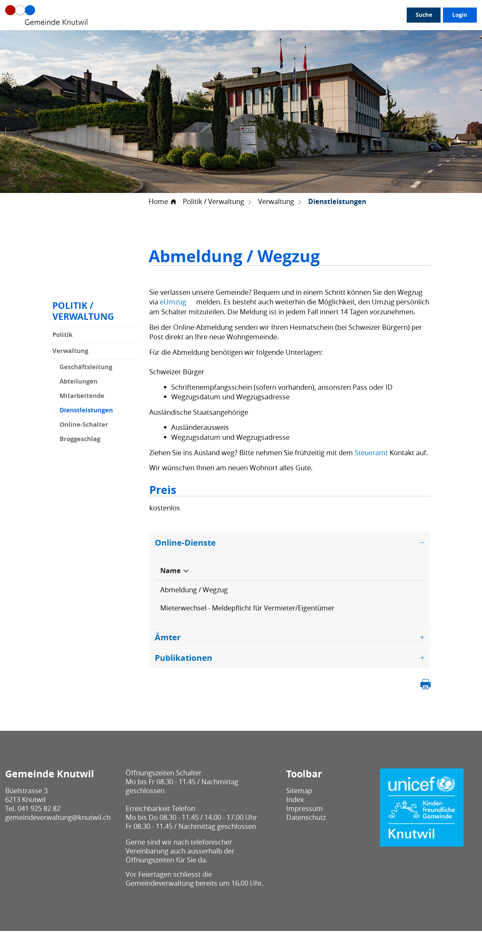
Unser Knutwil (25, 38)
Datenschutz (306, 819)
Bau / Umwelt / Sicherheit (303, 38)
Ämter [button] (168, 639)
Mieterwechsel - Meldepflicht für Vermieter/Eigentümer (247, 609)
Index (295, 801)
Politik (62, 335)
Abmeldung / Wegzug (194, 589)
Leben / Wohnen (233, 38)
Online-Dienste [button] (185, 542)
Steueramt (371, 452)
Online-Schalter (84, 425)
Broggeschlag (80, 439)
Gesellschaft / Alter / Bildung (160, 38)
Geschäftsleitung (86, 367)
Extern (402, 590)
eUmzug (177, 302)
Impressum (304, 810)
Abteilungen (79, 382)
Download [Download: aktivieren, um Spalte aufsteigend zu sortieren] (388, 570)
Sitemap (299, 792)
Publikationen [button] (183, 660)
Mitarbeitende (82, 396)
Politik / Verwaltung (82, 38)
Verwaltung (70, 351)
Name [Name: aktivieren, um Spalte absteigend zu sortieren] (170, 570)
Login (402, 37)
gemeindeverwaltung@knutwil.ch (58, 819)
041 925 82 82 (38, 810)
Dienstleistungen (99, 410)
